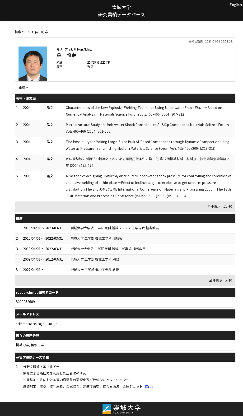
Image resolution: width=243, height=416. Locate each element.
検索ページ (23, 31)
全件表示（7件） (221, 280)
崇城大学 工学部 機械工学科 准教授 (96, 238)
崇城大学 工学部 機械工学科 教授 (94, 269)
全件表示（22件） (220, 206)
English (236, 4)
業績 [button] (22, 87)
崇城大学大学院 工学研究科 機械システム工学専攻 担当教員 (114, 227)
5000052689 (25, 301)
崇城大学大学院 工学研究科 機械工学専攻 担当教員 (108, 248)
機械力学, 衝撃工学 (30, 344)
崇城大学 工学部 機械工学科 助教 (94, 259)
